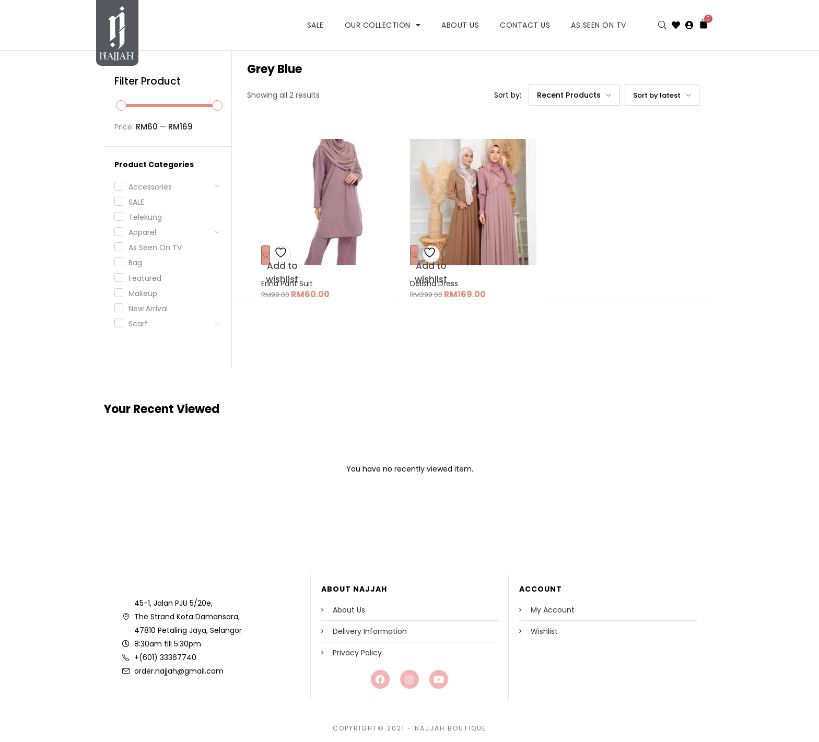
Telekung (145, 217)
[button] (574, 96)
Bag (135, 262)
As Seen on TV (598, 25)
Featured (144, 278)
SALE (315, 25)
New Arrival (148, 308)
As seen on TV (155, 247)
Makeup (142, 293)
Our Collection (383, 25)
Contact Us (525, 25)
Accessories (150, 187)
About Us (460, 25)
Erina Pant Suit (292, 277)
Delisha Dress (438, 277)
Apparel (142, 232)
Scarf (138, 324)
